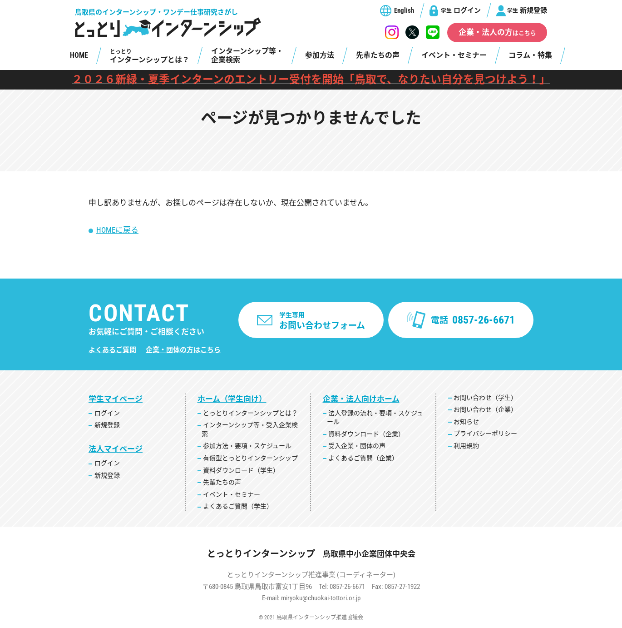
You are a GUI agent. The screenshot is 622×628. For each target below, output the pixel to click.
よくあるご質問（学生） (238, 506)
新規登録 (527, 10)
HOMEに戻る (117, 229)
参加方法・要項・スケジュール (247, 445)
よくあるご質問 (112, 350)
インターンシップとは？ (149, 56)
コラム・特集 (530, 55)
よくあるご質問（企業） (363, 458)
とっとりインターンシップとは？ (250, 413)
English (404, 10)
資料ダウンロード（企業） (366, 434)
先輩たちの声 (378, 55)
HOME (79, 55)
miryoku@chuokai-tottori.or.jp (320, 598)
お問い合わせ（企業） (485, 409)
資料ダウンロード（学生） (241, 470)
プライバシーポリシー (485, 433)
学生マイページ (116, 399)
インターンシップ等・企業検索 (247, 55)
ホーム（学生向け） (232, 399)
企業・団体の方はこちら (183, 350)
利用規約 (466, 445)
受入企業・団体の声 (356, 445)
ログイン (461, 10)
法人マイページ (116, 449)
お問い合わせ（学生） (485, 397)
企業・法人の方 (497, 32)
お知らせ (466, 421)
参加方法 (319, 55)
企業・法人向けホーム (361, 399)
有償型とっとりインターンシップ (250, 458)
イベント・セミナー (454, 55)
